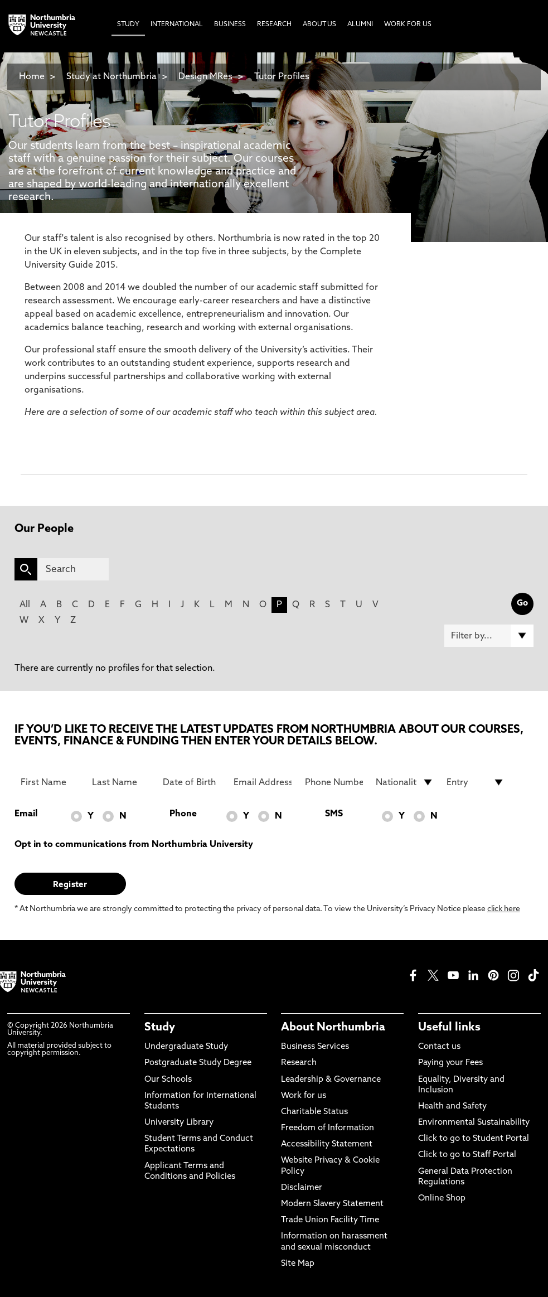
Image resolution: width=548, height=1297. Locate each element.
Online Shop (441, 1198)
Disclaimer (301, 1188)
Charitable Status (314, 1112)
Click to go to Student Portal (473, 1139)
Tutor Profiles (281, 76)
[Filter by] (489, 636)
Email (25, 814)
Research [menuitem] (274, 24)
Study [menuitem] (128, 24)
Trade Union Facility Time (330, 1220)
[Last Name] (121, 782)
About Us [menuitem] (319, 24)
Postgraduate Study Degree (197, 1063)
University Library (179, 1123)
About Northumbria (333, 1027)
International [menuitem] (177, 24)
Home (32, 76)
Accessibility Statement (326, 1144)
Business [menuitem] (230, 24)
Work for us (303, 1096)
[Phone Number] (333, 782)
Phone (183, 814)
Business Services (315, 1047)
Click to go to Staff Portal (467, 1155)
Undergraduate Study (186, 1047)
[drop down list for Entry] (475, 782)
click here (503, 909)
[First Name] (49, 782)
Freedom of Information (327, 1128)
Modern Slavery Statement (332, 1204)
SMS (334, 814)
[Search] (73, 569)
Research (299, 1063)
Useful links (449, 1027)
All (25, 605)
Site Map (297, 1264)
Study (159, 1027)
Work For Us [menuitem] (407, 24)
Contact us (439, 1047)
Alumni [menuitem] (360, 24)
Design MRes (205, 76)
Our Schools (168, 1080)
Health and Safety (452, 1106)
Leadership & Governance (331, 1080)
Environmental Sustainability (474, 1123)
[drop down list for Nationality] (404, 782)
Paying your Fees (450, 1063)
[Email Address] (262, 782)
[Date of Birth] (191, 782)
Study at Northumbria (111, 76)
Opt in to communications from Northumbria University (133, 844)
